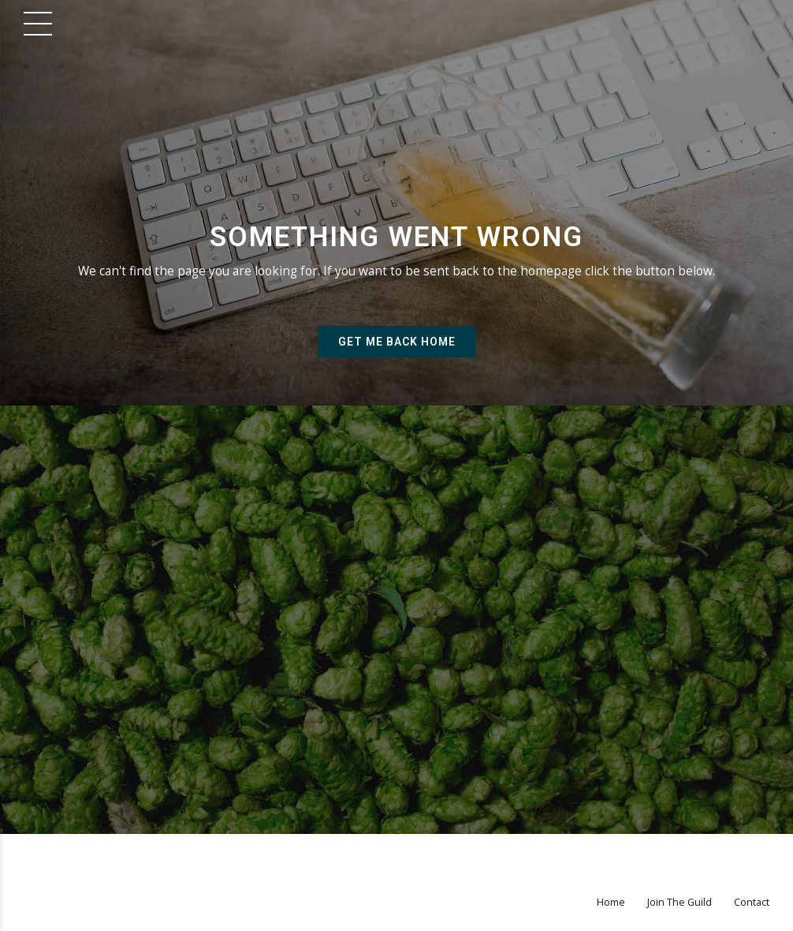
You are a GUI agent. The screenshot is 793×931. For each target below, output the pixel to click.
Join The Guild (679, 902)
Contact (751, 902)
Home (611, 902)
